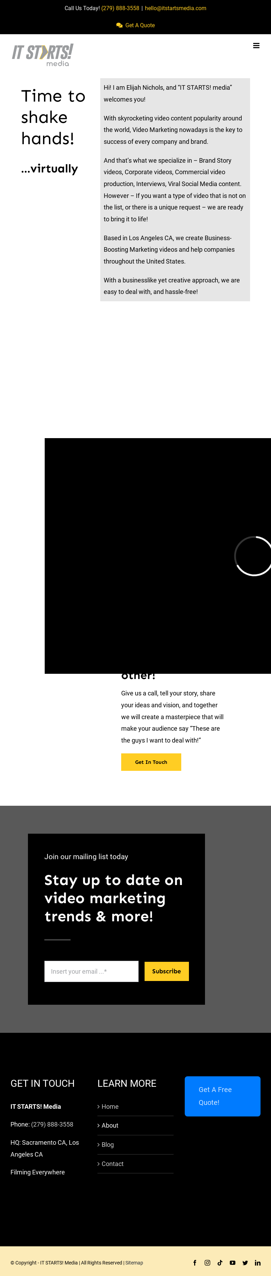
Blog (108, 1144)
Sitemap (134, 1263)
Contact (113, 1163)
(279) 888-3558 (120, 8)
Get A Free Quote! (215, 1096)
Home (110, 1106)
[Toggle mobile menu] (257, 45)
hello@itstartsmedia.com (175, 8)
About (110, 1125)
